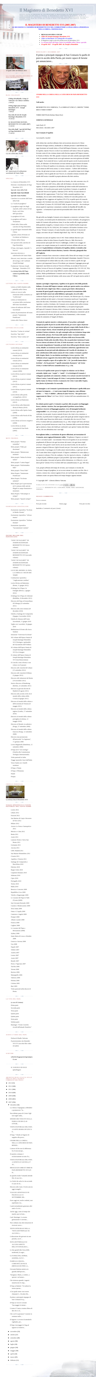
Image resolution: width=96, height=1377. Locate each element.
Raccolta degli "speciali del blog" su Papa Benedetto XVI (20, 130)
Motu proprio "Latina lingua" (20, 462)
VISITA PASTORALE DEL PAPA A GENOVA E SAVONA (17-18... (21, 1162)
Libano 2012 (15, 813)
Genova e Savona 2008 (18, 941)
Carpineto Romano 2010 (19, 873)
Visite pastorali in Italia (18, 757)
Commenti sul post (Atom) (51, 508)
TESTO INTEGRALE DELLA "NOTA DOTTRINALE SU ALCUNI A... (20, 1230)
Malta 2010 (14, 886)
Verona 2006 (15, 969)
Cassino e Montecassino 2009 (20, 906)
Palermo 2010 (15, 867)
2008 (10, 1099)
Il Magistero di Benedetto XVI (46, 10)
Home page (63, 504)
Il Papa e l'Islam (16, 768)
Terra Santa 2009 (16, 908)
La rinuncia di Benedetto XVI (20, 182)
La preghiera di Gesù (17, 216)
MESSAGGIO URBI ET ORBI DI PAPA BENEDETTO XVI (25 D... (21, 1170)
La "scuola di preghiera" (18, 203)
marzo (12, 1357)
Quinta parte (15, 1016)
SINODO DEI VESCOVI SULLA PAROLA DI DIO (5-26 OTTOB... (21, 1121)
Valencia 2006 (15, 978)
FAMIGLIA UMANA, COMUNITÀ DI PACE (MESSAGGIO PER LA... (19, 1263)
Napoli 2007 (15, 947)
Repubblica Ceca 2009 (18, 892)
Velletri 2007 (15, 950)
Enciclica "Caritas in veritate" (20, 331)
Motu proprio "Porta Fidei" (19, 470)
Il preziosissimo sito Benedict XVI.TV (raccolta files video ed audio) (21, 1043)
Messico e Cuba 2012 (18, 831)
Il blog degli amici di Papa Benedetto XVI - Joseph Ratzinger (17, 108)
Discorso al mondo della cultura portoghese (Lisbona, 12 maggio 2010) (21, 719)
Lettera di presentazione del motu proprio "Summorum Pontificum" (21, 315)
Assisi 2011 (14, 837)
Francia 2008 (15, 922)
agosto (12, 1341)
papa (73, 487)
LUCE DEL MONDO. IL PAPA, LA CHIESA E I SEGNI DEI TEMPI (21, 572)
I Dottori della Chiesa (18, 240)
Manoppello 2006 (16, 975)
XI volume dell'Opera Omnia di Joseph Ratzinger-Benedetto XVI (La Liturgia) (21, 649)
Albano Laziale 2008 (17, 920)
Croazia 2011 (15, 856)
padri (68, 487)
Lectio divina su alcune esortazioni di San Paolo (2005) (19, 428)
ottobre (12, 1335)
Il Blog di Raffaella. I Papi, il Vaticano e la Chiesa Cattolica (19, 99)
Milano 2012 (15, 823)
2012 (10, 1086)
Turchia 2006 (15, 966)
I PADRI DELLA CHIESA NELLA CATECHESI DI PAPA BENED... (21, 1143)
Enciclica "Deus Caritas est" (20, 337)
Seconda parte (15, 1008)
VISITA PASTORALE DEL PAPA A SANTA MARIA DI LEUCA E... (21, 1129)
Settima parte (15, 1022)
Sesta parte (14, 1019)
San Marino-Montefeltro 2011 (20, 853)
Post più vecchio (84, 504)
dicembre (13, 1105)
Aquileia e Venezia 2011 (19, 859)
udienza (39, 489)
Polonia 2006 (15, 980)
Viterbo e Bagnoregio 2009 (19, 895)
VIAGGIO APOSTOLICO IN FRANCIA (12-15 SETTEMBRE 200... (19, 1194)
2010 (10, 1092)
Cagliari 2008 (15, 925)
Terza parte (14, 1011)
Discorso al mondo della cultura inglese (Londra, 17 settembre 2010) (21, 711)
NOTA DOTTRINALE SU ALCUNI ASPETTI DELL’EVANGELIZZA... (19, 1244)
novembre (13, 1331)
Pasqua (13, 776)
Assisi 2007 (14, 958)
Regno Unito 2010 (17, 870)
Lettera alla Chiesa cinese (19, 320)
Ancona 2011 (15, 848)
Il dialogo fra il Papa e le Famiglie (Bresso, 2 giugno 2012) (20, 590)
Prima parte (14, 1005)
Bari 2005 (14, 986)
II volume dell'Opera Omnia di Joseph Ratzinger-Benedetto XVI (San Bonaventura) (21, 657)
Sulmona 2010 (15, 875)
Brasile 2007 (15, 961)
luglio (12, 1344)
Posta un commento (41, 500)
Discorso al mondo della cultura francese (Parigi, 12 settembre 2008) (21, 731)
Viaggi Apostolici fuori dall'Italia (21, 760)
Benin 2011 (14, 834)
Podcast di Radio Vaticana (19, 1038)
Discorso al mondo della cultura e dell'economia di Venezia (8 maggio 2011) (22, 703)
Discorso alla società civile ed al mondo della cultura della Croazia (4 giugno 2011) (21, 696)
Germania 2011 (16, 845)
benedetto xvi (51, 487)
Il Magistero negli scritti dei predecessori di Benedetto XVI (60, 40)
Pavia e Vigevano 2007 (18, 964)
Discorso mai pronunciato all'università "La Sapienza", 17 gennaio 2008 (21, 739)
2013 (10, 1083)
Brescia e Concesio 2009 (19, 889)
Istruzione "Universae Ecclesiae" (21, 635)
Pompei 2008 (15, 917)
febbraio (13, 1360)
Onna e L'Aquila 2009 (18, 911)
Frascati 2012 (15, 815)
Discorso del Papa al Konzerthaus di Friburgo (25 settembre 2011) (22, 603)
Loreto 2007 (15, 955)
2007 (10, 1102)
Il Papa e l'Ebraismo (17, 771)
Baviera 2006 (15, 972)
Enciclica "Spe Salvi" (18, 334)
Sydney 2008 (15, 933)
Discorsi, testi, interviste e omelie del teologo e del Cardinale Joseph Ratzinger (21, 260)
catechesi (61, 487)
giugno (12, 1347)
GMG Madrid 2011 (17, 851)
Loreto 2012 (15, 810)
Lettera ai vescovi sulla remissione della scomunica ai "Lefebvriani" (21, 294)
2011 (10, 1089)
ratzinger (80, 487)
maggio (13, 1351)
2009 (10, 1096)
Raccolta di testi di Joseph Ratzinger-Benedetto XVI (17, 116)
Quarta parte (15, 1013)
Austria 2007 (15, 952)
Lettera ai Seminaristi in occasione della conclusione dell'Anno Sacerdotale (21, 302)
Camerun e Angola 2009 (19, 914)
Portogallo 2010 (16, 881)
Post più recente (41, 504)
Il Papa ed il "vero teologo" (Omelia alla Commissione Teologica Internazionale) (20, 752)
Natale (13, 774)
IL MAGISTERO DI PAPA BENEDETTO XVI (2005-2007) (19, 123)
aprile (12, 1354)
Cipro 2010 (14, 878)
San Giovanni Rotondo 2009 (20, 903)
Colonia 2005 (15, 983)
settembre (13, 1338)
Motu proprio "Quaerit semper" (21, 499)
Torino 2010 (15, 884)
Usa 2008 (14, 944)
